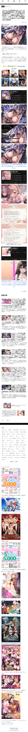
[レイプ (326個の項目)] (11, 445)
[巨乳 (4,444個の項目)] (10, 430)
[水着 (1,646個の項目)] (3, 432)
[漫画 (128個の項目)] (14, 455)
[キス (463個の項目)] (23, 440)
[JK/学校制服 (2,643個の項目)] (16, 430)
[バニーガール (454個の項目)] (6, 443)
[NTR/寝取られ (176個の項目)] (22, 451)
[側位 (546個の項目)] (4, 440)
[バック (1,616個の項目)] (7, 432)
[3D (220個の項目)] (3, 451)
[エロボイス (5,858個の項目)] (5, 430)
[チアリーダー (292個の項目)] (5, 447)
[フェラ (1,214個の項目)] (14, 434)
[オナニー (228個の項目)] (19, 449)
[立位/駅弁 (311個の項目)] (16, 445)
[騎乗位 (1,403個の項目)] (4, 434)
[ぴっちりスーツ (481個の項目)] (11, 440)
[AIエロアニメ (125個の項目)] (19, 455)
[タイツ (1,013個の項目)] (13, 436)
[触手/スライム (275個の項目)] (12, 447)
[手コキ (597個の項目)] (24, 438)
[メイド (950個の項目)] (18, 436)
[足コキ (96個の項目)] (14, 460)
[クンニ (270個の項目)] (24, 447)
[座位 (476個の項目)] (18, 440)
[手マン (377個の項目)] (23, 443)
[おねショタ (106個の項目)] (11, 457)
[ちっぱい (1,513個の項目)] (12, 432)
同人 (3, 6)
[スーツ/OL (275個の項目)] (19, 447)
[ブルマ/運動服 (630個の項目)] (12, 438)
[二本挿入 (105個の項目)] (17, 457)
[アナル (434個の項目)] (12, 443)
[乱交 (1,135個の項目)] (19, 434)
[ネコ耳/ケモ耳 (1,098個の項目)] (6, 436)
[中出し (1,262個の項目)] (9, 434)
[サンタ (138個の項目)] (24, 453)
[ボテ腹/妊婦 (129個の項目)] (9, 455)
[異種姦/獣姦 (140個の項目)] (12, 453)
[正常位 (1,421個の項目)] (17, 432)
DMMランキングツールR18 (8, 723)
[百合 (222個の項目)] (24, 449)
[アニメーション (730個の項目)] (5, 438)
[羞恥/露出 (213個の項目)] (9, 451)
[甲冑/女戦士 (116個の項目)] (5, 457)
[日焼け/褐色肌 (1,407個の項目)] (23, 432)
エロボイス (7, 6)
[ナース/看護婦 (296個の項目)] (23, 445)
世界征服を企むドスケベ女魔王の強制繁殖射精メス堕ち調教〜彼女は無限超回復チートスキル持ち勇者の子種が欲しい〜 (14, 145)
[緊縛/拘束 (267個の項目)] (5, 449)
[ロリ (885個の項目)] (24, 436)
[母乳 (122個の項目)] (24, 455)
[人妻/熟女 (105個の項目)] (23, 457)
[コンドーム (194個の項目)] (15, 451)
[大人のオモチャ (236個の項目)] (12, 449)
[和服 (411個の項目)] (18, 443)
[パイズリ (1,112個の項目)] (23, 434)
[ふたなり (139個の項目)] (18, 453)
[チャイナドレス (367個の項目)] (5, 445)
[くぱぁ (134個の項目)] (4, 455)
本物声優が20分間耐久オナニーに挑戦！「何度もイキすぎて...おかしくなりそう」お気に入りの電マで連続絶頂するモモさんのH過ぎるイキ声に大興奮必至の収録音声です (14, 274)
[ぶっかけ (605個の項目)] (19, 438)
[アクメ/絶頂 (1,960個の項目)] (23, 430)
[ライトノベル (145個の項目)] (5, 453)
